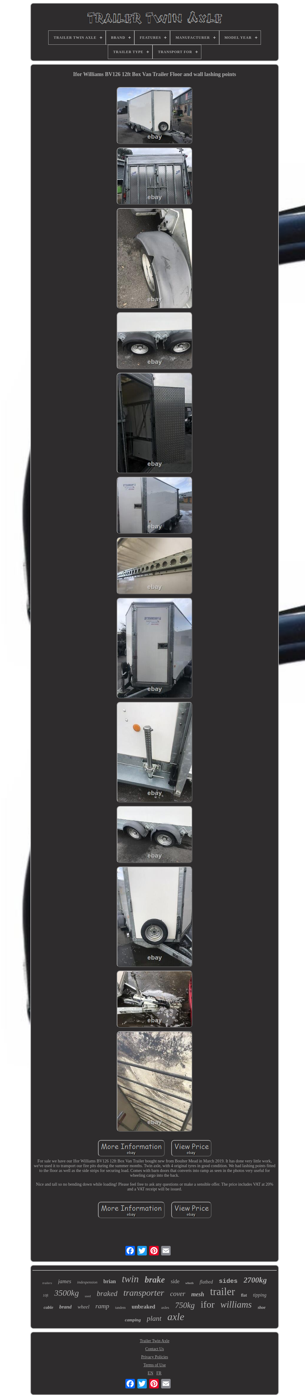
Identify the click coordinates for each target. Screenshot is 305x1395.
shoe (261, 1307)
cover (177, 1293)
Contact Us (154, 1349)
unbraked (143, 1306)
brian (109, 1281)
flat (244, 1295)
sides (228, 1281)
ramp (102, 1306)
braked (107, 1293)
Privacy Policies (154, 1357)
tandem (120, 1308)
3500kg (66, 1292)
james (64, 1281)
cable (48, 1307)
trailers (47, 1283)
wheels (189, 1283)
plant (154, 1318)
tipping (259, 1294)
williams (236, 1304)
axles (165, 1307)
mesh (197, 1294)
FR (158, 1373)
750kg (185, 1305)
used (88, 1296)
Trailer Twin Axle (154, 1341)
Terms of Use (154, 1365)
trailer (222, 1291)
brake (155, 1279)
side (175, 1281)
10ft (46, 1295)
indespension (87, 1282)
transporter (143, 1292)
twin (130, 1279)
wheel (83, 1307)
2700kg (255, 1280)
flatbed (206, 1281)
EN (150, 1373)
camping (133, 1319)
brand (65, 1307)
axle (175, 1316)
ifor (207, 1304)
